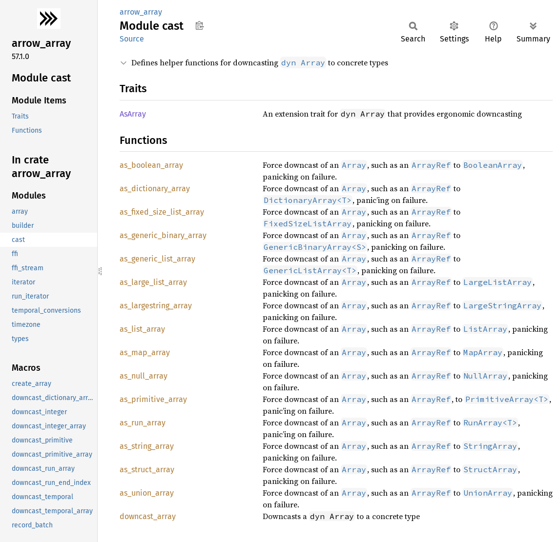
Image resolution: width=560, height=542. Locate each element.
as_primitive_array (153, 399)
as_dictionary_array (155, 188)
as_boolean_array (151, 165)
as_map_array (145, 352)
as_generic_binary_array (163, 235)
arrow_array (141, 12)
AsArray (133, 114)
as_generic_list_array (157, 258)
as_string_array (147, 446)
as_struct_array (147, 469)
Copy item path (199, 25)
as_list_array (142, 329)
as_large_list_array (153, 282)
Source (132, 38)
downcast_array (148, 516)
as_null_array (143, 376)
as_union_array (147, 493)
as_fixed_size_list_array (162, 212)
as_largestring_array (156, 305)
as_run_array (143, 422)
